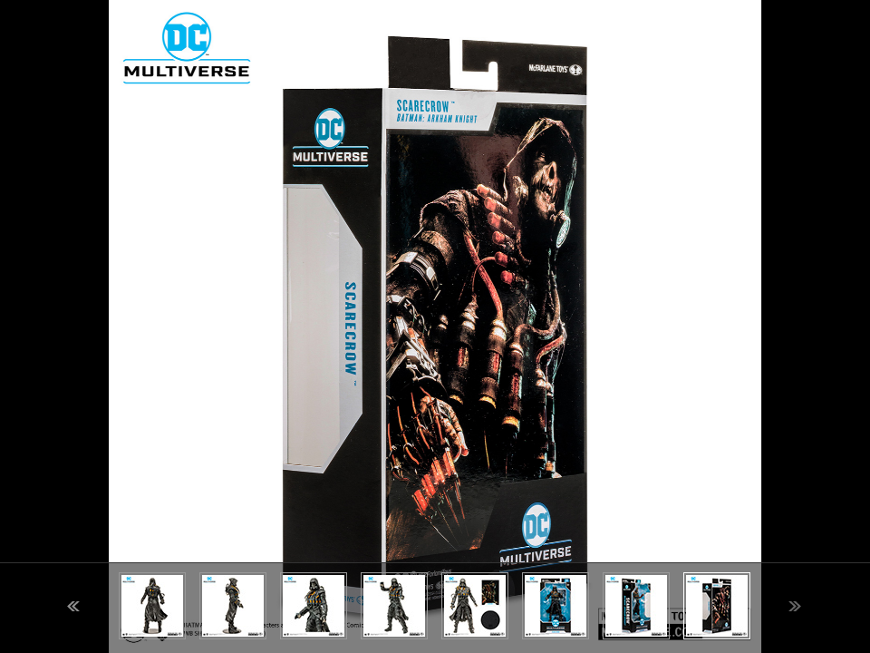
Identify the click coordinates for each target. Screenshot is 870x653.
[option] (435, 326)
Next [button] (794, 606)
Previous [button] (73, 606)
